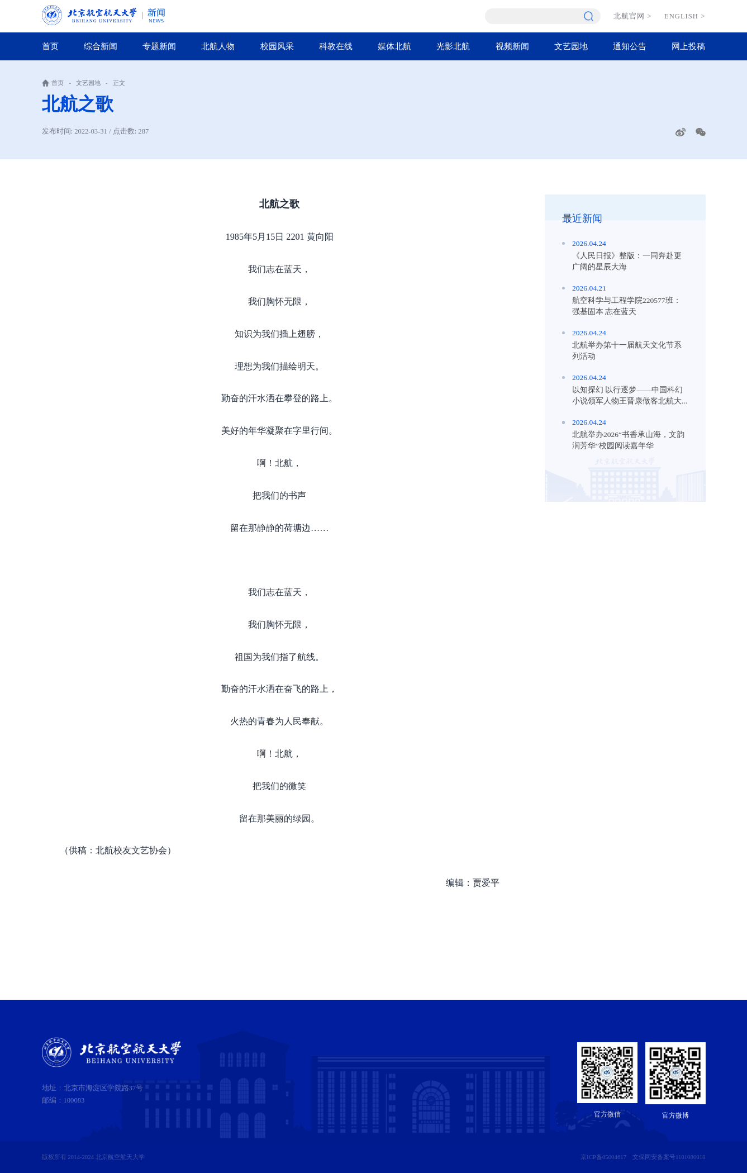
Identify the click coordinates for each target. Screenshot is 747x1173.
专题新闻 (159, 46)
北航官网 (632, 16)
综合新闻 (100, 46)
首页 (50, 46)
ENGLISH (684, 16)
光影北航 (453, 46)
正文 (119, 82)
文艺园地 (571, 46)
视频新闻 (512, 46)
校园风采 (277, 46)
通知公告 (629, 46)
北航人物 (218, 46)
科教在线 (336, 46)
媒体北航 (394, 46)
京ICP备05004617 (603, 1156)
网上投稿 (688, 46)
